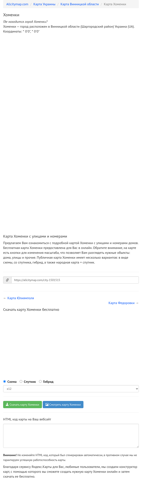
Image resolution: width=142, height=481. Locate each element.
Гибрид (48, 381)
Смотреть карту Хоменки (63, 404)
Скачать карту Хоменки (22, 404)
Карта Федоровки (122, 303)
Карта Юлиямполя (20, 298)
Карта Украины (44, 4)
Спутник (30, 381)
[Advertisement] (71, 68)
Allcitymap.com (17, 4)
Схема (12, 381)
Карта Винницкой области (79, 4)
